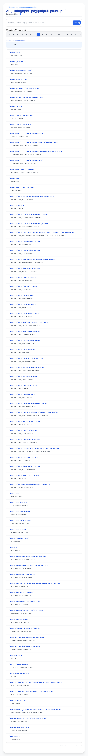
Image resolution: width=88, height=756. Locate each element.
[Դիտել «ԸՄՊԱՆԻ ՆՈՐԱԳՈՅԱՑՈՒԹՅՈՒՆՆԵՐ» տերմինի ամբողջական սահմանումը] (44, 99)
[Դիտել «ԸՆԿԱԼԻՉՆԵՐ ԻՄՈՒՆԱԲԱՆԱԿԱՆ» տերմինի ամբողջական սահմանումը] (44, 342)
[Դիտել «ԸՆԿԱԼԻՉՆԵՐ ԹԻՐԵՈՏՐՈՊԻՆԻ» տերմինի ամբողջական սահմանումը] (44, 333)
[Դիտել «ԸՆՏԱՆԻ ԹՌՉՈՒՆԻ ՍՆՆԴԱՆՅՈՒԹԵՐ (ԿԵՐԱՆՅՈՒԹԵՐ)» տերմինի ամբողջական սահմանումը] (44, 684)
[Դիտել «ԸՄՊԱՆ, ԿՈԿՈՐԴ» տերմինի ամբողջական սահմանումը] (44, 63)
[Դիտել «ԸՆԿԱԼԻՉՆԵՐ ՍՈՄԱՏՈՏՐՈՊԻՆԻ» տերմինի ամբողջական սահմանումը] (44, 441)
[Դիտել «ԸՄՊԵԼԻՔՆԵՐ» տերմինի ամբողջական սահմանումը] (44, 108)
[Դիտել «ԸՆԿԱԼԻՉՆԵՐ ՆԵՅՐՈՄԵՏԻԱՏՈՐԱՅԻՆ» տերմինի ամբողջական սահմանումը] (44, 405)
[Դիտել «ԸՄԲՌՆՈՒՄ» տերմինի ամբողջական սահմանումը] (44, 54)
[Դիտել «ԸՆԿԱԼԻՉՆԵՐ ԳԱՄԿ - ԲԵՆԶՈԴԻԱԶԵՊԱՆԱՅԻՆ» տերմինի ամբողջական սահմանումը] (44, 261)
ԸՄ (10, 45)
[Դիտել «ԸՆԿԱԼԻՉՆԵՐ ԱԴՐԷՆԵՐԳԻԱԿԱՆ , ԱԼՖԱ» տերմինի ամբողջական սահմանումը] (44, 216)
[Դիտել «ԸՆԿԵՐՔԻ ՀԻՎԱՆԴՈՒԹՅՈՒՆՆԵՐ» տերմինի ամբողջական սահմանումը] (44, 603)
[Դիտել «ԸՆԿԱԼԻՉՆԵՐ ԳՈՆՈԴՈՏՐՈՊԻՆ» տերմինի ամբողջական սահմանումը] (44, 270)
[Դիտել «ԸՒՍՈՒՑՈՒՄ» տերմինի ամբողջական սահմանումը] (44, 738)
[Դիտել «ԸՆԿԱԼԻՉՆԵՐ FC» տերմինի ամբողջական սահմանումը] (44, 207)
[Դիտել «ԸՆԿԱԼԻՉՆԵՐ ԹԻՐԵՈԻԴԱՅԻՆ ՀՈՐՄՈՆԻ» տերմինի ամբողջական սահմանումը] (44, 324)
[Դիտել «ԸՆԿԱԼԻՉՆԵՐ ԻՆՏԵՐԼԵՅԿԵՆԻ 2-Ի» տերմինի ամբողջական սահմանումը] (44, 360)
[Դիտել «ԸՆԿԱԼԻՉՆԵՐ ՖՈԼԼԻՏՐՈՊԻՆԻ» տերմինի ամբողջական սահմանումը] (44, 477)
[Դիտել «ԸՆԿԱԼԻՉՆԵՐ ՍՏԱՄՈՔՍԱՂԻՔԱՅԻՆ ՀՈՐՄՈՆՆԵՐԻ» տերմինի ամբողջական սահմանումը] (44, 450)
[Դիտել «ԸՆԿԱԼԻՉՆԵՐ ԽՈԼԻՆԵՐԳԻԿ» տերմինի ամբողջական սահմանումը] (44, 378)
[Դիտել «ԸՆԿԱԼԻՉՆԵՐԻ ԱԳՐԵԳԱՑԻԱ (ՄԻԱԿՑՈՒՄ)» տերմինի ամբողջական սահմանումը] (44, 486)
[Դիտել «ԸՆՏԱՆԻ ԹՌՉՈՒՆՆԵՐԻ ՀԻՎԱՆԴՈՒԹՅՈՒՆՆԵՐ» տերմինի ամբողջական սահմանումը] (44, 693)
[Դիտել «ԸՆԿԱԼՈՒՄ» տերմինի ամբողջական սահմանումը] (44, 495)
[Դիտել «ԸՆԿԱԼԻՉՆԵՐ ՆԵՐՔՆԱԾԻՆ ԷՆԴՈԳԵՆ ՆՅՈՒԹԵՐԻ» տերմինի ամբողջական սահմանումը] (44, 414)
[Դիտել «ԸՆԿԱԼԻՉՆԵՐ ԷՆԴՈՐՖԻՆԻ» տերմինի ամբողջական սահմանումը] (44, 297)
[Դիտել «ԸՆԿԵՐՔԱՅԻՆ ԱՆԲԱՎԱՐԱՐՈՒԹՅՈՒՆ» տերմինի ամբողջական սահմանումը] (44, 558)
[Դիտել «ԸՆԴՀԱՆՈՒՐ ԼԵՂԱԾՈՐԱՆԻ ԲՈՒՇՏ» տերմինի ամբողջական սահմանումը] (44, 135)
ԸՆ (15, 45)
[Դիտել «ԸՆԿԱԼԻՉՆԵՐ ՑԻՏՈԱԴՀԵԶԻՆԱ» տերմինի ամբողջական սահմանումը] (44, 468)
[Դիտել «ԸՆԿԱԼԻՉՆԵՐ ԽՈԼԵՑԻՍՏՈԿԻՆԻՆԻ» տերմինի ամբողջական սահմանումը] (44, 369)
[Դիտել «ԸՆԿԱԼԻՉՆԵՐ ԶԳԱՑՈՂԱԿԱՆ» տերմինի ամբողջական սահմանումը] (44, 288)
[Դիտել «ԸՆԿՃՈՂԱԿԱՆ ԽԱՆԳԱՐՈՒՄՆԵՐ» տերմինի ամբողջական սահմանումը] (44, 630)
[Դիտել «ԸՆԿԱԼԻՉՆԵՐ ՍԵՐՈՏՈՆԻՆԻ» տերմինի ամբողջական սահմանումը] (44, 432)
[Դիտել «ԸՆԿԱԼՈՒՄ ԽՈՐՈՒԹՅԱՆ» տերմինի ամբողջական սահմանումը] (44, 522)
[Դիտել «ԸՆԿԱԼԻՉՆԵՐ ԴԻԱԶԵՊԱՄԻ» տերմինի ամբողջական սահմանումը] (44, 279)
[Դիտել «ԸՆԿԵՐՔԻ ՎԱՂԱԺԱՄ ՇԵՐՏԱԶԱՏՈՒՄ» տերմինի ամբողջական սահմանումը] (44, 612)
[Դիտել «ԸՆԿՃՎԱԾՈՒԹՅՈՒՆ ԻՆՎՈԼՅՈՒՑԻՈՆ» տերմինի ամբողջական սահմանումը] (44, 639)
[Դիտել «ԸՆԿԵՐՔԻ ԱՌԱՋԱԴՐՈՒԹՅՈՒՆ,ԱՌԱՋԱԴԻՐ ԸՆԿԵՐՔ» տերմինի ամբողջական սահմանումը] (44, 585)
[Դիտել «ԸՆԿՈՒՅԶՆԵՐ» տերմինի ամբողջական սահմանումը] (44, 657)
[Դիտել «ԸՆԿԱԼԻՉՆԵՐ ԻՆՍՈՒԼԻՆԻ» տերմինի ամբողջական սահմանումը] (44, 351)
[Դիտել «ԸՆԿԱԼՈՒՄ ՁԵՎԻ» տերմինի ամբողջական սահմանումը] (44, 531)
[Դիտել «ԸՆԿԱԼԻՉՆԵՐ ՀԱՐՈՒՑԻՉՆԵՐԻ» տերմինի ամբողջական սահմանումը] (44, 387)
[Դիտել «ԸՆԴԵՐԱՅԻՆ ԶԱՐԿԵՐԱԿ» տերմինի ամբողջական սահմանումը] (44, 117)
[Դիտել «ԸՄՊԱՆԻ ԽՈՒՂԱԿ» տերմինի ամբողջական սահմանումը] (44, 81)
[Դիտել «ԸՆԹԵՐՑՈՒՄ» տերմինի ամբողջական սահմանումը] (44, 180)
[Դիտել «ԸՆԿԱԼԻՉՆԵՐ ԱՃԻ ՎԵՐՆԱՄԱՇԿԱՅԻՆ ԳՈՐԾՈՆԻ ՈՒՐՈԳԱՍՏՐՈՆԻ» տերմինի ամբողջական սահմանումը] (44, 234)
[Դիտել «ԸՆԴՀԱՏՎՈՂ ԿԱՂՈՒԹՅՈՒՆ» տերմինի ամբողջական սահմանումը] (44, 171)
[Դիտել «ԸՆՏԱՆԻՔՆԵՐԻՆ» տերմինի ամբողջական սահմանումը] (44, 702)
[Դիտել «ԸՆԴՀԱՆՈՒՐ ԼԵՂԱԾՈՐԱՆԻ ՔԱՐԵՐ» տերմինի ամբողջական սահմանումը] (44, 162)
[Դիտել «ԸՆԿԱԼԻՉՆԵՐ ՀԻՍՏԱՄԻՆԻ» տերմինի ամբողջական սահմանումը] (44, 396)
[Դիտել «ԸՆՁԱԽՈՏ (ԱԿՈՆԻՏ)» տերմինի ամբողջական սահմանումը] (44, 675)
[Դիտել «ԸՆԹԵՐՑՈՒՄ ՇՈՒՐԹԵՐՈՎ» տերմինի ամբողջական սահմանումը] (44, 189)
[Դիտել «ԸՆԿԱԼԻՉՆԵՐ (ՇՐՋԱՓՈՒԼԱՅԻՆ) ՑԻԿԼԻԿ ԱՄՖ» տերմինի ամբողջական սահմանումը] (44, 198)
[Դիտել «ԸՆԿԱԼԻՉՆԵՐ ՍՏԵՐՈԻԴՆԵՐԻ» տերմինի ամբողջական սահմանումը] (44, 459)
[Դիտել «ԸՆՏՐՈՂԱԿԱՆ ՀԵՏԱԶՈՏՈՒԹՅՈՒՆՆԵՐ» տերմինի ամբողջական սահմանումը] (44, 720)
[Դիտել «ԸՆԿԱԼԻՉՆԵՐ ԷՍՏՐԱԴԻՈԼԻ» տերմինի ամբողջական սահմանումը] (44, 306)
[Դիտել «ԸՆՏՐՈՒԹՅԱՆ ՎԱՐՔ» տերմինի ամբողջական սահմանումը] (44, 729)
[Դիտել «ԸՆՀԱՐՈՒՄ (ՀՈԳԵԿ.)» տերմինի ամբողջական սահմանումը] (44, 666)
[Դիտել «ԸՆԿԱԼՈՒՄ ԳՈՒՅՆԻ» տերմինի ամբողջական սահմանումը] (44, 504)
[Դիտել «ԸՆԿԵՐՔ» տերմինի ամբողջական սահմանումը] (44, 549)
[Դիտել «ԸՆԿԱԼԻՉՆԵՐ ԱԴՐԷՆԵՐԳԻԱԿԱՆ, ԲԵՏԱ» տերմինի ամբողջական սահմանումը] (44, 225)
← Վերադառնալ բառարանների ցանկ (21, 7)
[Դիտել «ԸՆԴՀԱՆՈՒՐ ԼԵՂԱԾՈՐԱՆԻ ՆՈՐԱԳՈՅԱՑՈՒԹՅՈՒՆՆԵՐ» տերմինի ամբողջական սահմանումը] (44, 153)
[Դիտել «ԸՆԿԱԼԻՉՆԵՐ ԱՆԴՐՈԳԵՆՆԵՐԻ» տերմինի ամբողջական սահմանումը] (44, 252)
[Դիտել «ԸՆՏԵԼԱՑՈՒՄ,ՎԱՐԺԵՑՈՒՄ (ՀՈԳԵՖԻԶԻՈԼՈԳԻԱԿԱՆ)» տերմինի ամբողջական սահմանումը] (44, 711)
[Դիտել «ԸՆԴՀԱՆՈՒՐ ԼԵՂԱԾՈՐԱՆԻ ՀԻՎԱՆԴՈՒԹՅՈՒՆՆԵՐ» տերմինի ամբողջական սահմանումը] (44, 144)
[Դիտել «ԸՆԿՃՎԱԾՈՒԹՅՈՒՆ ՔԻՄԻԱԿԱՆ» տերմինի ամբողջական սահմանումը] (44, 648)
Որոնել (77, 23)
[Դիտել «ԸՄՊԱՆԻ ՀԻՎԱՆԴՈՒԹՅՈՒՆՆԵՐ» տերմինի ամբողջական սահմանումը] (44, 90)
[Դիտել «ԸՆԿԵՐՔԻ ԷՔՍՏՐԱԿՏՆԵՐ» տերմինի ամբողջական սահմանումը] (44, 594)
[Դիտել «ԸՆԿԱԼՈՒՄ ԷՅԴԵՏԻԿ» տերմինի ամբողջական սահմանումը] (44, 513)
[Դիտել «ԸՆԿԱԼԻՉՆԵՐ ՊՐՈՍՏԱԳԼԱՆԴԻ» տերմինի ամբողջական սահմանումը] (44, 423)
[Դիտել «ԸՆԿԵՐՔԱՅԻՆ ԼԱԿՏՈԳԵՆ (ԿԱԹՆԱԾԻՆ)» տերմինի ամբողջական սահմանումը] (44, 567)
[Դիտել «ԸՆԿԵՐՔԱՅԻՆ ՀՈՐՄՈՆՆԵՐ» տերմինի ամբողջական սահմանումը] (44, 576)
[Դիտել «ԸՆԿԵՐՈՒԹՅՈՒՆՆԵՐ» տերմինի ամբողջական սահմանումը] (44, 540)
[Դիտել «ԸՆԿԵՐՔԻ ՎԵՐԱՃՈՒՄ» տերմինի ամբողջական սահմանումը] (44, 621)
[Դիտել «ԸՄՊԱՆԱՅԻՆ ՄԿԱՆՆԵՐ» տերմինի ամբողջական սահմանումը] (44, 72)
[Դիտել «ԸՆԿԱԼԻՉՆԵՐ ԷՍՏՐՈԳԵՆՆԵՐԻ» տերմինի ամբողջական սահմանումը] (44, 315)
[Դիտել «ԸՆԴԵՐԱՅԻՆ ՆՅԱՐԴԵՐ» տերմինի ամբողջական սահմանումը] (44, 126)
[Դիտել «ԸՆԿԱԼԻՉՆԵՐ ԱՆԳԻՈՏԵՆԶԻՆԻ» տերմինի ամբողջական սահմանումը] (44, 243)
